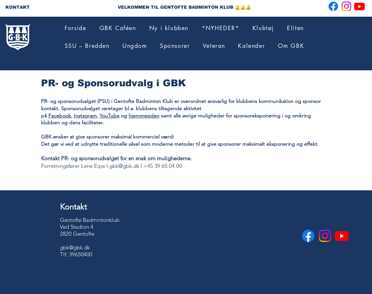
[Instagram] (346, 6)
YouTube (110, 115)
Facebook (59, 115)
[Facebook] (333, 6)
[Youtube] (359, 6)
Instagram (85, 115)
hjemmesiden (144, 115)
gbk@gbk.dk (124, 165)
